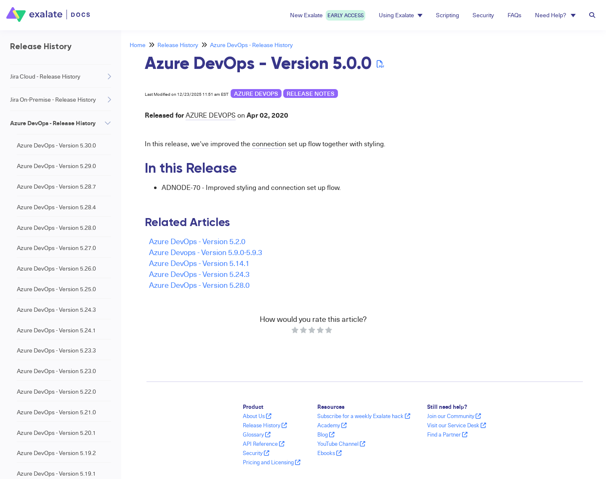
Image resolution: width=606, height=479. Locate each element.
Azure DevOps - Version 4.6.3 (55, 258)
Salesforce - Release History (46, 369)
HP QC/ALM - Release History (48, 392)
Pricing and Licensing (271, 462)
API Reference (263, 443)
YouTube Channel (341, 443)
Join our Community (454, 416)
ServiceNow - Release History (49, 300)
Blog (326, 434)
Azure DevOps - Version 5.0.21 (56, 73)
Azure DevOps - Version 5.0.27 (56, 33)
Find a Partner (447, 434)
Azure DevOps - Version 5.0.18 (56, 135)
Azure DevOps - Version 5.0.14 (56, 176)
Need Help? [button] (555, 15)
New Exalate (327, 15)
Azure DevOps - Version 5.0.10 (56, 217)
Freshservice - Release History (49, 438)
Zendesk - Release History (44, 323)
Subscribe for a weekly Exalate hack (363, 416)
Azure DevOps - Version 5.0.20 (56, 94)
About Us (257, 416)
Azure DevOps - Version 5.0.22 (56, 53)
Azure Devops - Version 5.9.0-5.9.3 (205, 252)
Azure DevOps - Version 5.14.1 (199, 263)
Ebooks (329, 453)
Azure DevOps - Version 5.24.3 (199, 273)
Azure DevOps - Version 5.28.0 (199, 284)
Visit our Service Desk (456, 425)
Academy (332, 425)
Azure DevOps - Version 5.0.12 (56, 196)
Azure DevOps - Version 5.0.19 (56, 114)
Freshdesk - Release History (46, 415)
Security (483, 15)
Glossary (257, 434)
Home (138, 45)
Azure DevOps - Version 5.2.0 (197, 241)
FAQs (514, 15)
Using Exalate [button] (401, 15)
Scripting (447, 15)
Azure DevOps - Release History (251, 45)
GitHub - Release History (41, 346)
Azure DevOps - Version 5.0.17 (56, 155)
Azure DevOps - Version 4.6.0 (55, 278)
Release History (177, 45)
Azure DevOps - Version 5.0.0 (55, 237)
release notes (311, 93)
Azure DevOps (256, 93)
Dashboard (24, 462)
